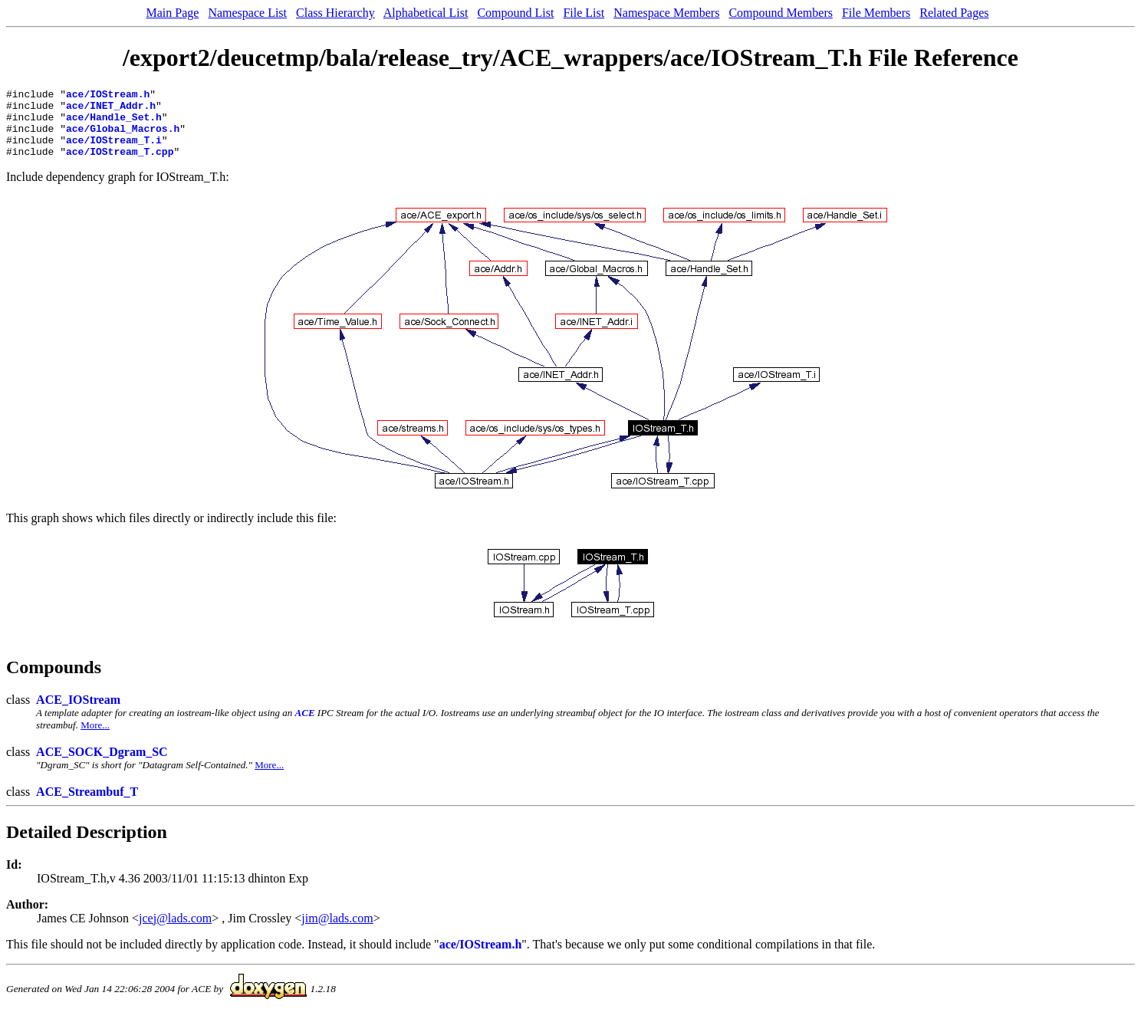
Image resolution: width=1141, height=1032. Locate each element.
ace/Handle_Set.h (114, 123)
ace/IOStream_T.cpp (119, 165)
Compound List (515, 12)
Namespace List (247, 12)
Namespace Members (666, 12)
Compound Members (780, 12)
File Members (876, 12)
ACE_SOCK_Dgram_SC (102, 765)
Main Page (172, 12)
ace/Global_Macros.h (122, 137)
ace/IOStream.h (108, 96)
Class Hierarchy (335, 12)
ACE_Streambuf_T (87, 805)
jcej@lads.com (175, 931)
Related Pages (953, 12)
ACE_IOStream (78, 713)
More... (95, 738)
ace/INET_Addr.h (111, 110)
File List (583, 12)
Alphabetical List (426, 12)
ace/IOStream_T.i (114, 151)
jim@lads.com (337, 931)
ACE (305, 726)
